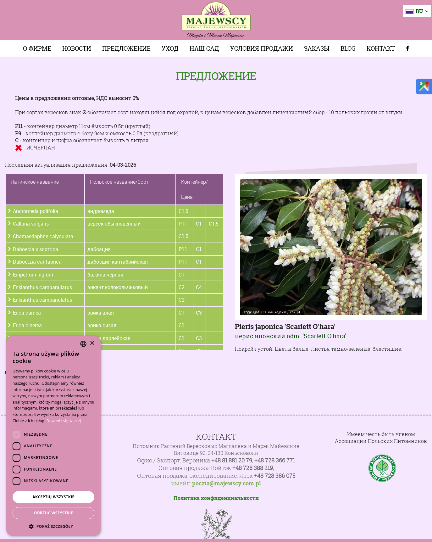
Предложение (126, 48)
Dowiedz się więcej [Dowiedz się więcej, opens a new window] (64, 420)
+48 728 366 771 (274, 460)
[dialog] (53, 436)
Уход (170, 48)
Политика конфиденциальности (216, 498)
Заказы (317, 48)
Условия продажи (261, 48)
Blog (348, 48)
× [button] (92, 343)
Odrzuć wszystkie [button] (53, 513)
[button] (53, 526)
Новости (76, 48)
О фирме (37, 48)
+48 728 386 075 (274, 475)
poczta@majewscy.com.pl (226, 483)
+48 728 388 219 (252, 468)
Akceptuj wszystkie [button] (53, 497)
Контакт (381, 48)
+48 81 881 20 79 (231, 460)
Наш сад (204, 48)
